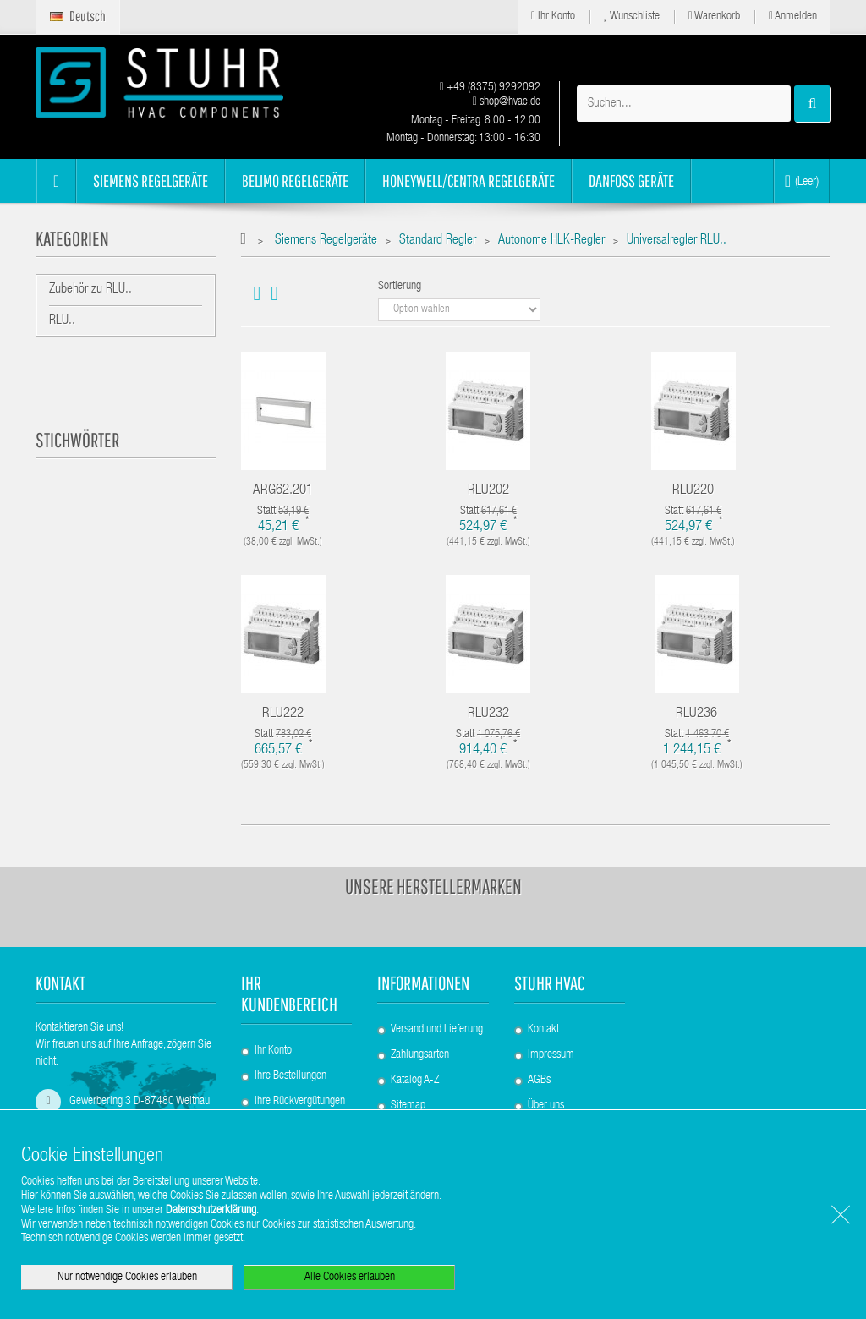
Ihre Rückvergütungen (300, 1102)
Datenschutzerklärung (211, 1211)
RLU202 (488, 491)
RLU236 (696, 714)
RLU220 (693, 491)
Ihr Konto (553, 16)
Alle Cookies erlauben (349, 1277)
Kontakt (543, 1030)
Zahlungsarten (420, 1055)
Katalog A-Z (415, 1080)
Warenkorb (714, 16)
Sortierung (399, 287)
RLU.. (62, 321)
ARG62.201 (283, 491)
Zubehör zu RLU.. (90, 290)
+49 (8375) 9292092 (490, 88)
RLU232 (488, 714)
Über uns (546, 1106)
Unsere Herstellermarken (433, 886)
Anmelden (793, 16)
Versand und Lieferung (437, 1030)
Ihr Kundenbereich (289, 993)
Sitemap (408, 1106)
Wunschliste (632, 16)
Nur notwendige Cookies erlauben (127, 1277)
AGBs (539, 1080)
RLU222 (283, 714)
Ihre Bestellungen (290, 1076)
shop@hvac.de (506, 102)
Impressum (551, 1055)
